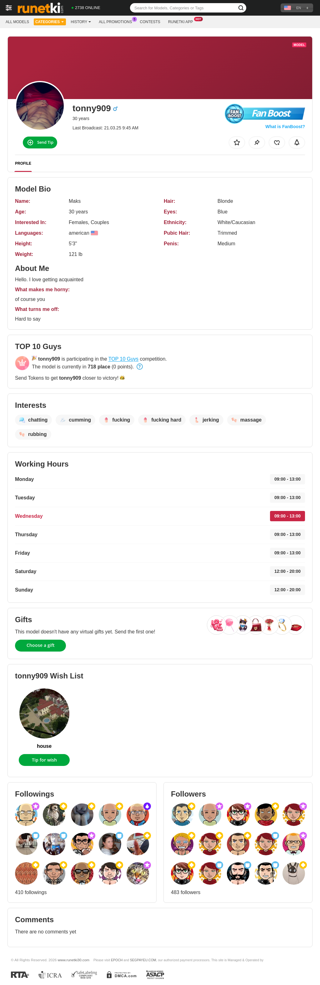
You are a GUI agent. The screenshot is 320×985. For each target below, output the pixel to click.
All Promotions (117, 21)
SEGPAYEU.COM (143, 960)
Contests (150, 22)
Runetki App (182, 21)
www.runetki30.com (73, 960)
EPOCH (116, 960)
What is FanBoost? (285, 126)
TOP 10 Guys (123, 359)
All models (17, 22)
